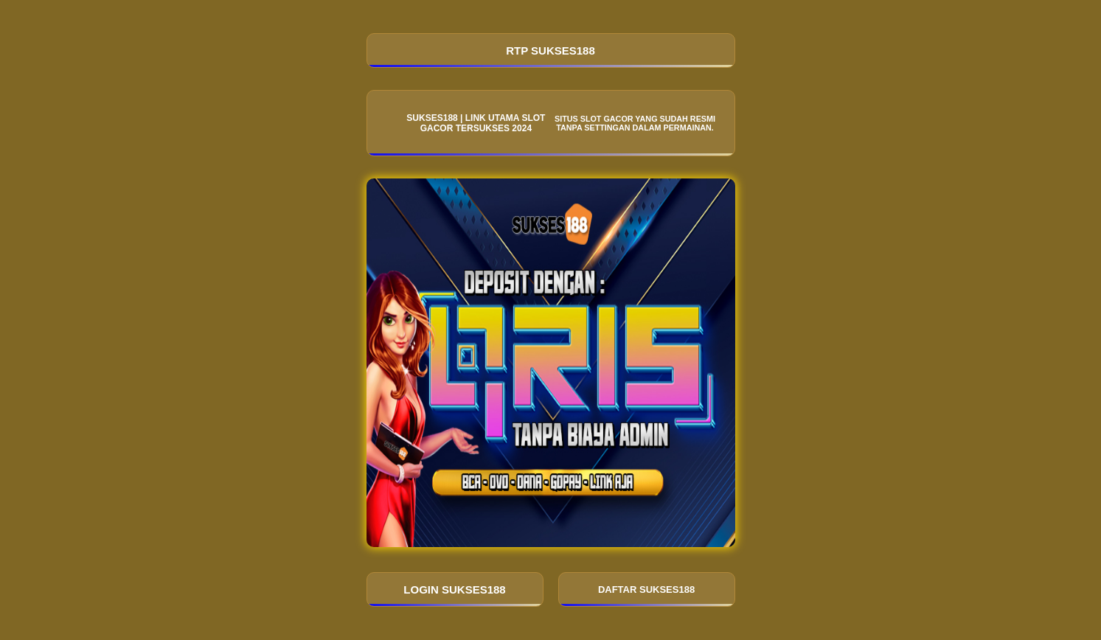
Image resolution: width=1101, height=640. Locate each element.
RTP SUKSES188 (550, 50)
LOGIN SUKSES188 (454, 589)
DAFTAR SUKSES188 (646, 589)
